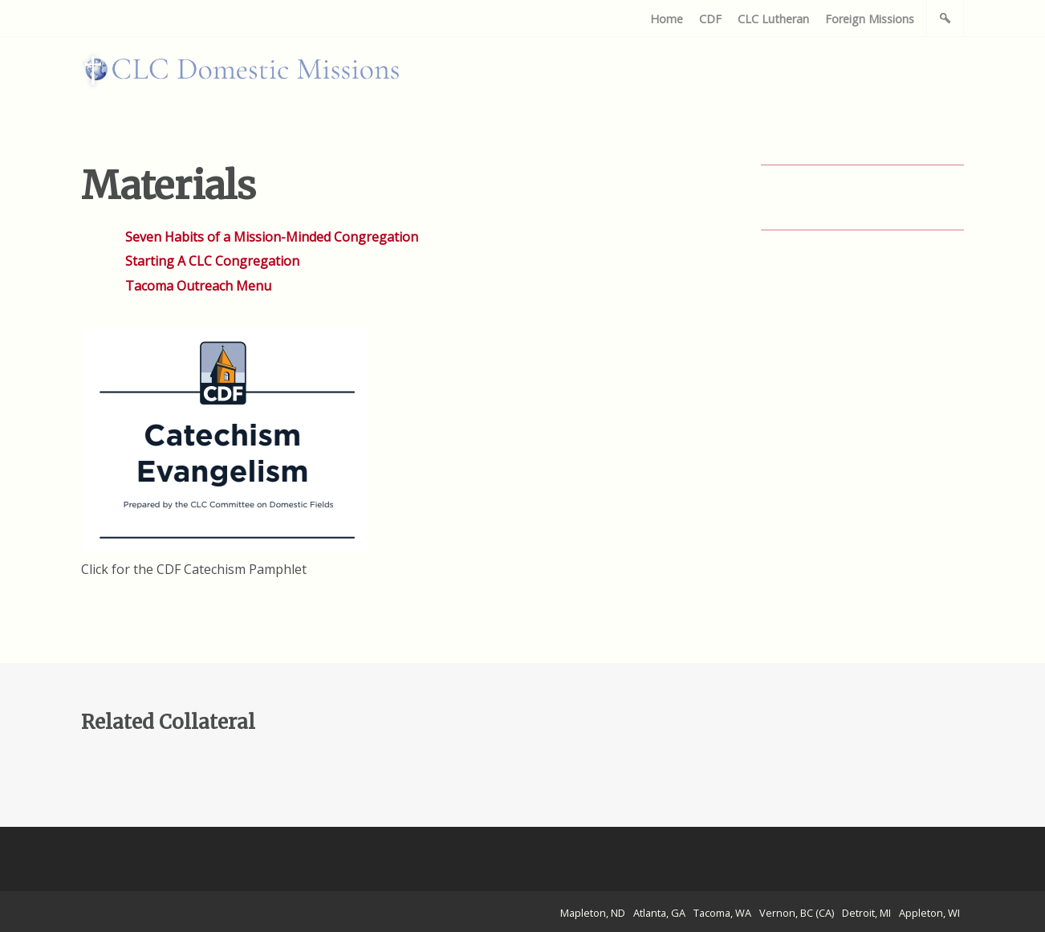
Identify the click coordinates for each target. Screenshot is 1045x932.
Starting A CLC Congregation (212, 261)
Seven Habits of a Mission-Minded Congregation (271, 237)
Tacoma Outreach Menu (198, 286)
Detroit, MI (866, 913)
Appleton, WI (929, 913)
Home (666, 18)
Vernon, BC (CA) (796, 913)
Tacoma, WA (722, 913)
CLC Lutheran (773, 18)
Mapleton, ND (592, 913)
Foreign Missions (869, 18)
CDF (710, 18)
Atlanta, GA (659, 913)
